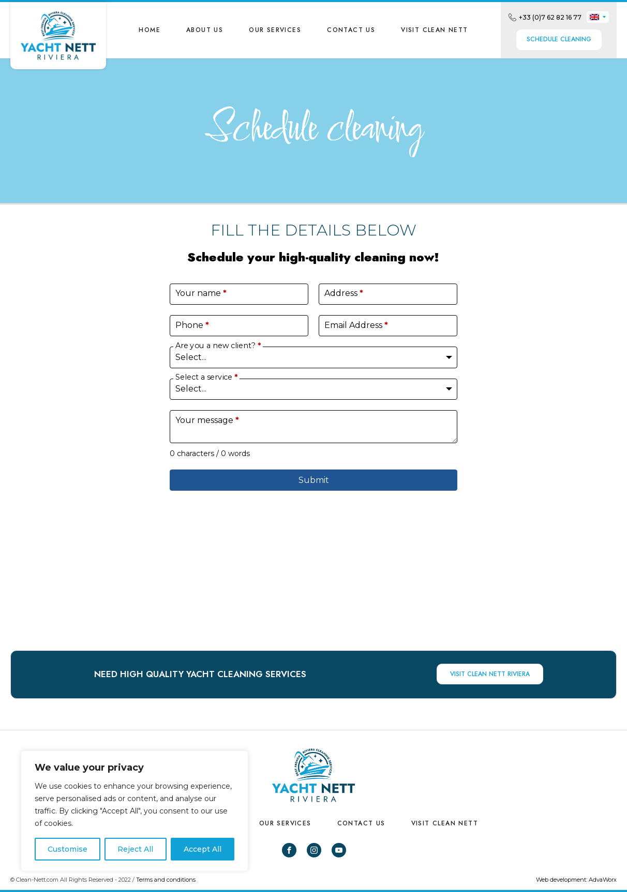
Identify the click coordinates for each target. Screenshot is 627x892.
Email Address (356, 325)
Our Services (275, 30)
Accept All (202, 849)
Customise (67, 849)
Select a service (206, 377)
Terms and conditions (166, 879)
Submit (313, 480)
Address (343, 293)
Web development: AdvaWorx (576, 879)
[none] (598, 17)
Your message (207, 420)
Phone (192, 325)
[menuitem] (598, 17)
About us (204, 30)
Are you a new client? (218, 345)
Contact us (351, 30)
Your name (201, 293)
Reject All (135, 849)
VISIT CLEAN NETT (434, 30)
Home (149, 30)
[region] (134, 810)
